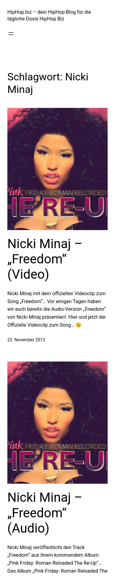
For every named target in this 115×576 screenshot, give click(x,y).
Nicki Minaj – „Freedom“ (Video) (44, 259)
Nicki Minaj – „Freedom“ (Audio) (44, 513)
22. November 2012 (26, 339)
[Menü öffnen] (11, 33)
